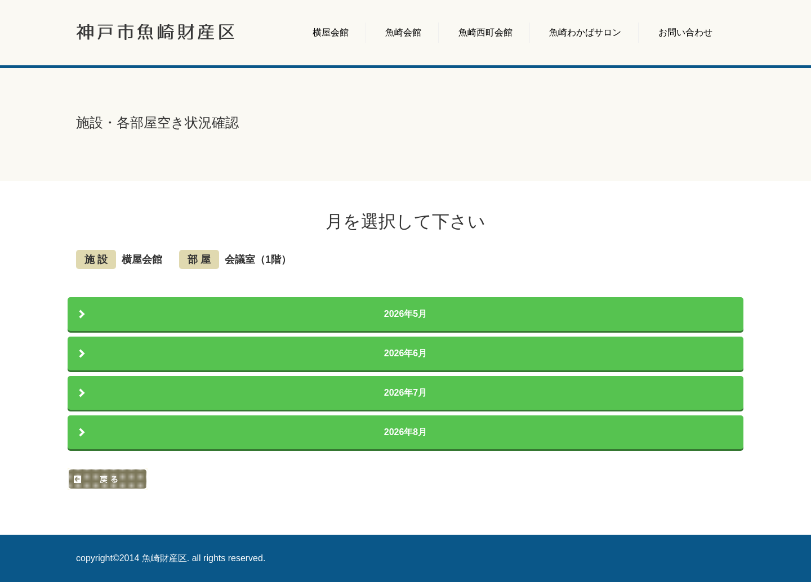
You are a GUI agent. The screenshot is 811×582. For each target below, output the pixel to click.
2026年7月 (405, 392)
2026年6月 (405, 353)
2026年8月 (405, 432)
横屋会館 (331, 32)
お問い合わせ (685, 32)
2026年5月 (405, 314)
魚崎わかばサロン (585, 32)
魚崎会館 (403, 32)
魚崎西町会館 (485, 32)
